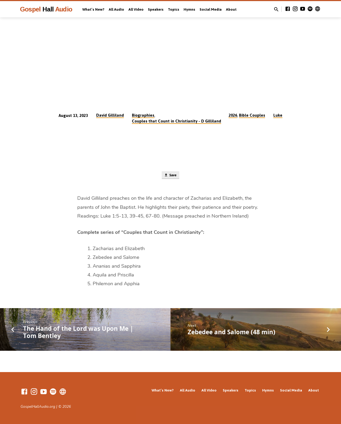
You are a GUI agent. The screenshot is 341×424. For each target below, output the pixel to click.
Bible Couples (252, 115)
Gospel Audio (46, 9)
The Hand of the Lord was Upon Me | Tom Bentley (78, 333)
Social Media (211, 9)
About (231, 9)
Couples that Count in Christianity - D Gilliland (176, 121)
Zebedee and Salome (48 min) (231, 333)
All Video (136, 9)
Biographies (143, 115)
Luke (277, 115)
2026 (233, 115)
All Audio (116, 9)
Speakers (156, 9)
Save (170, 175)
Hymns (189, 9)
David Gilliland (110, 115)
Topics (173, 9)
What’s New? (93, 9)
